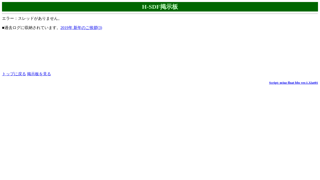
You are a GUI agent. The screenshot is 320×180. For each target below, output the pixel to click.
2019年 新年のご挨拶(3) (81, 28)
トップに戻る (14, 74)
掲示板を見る (39, 74)
